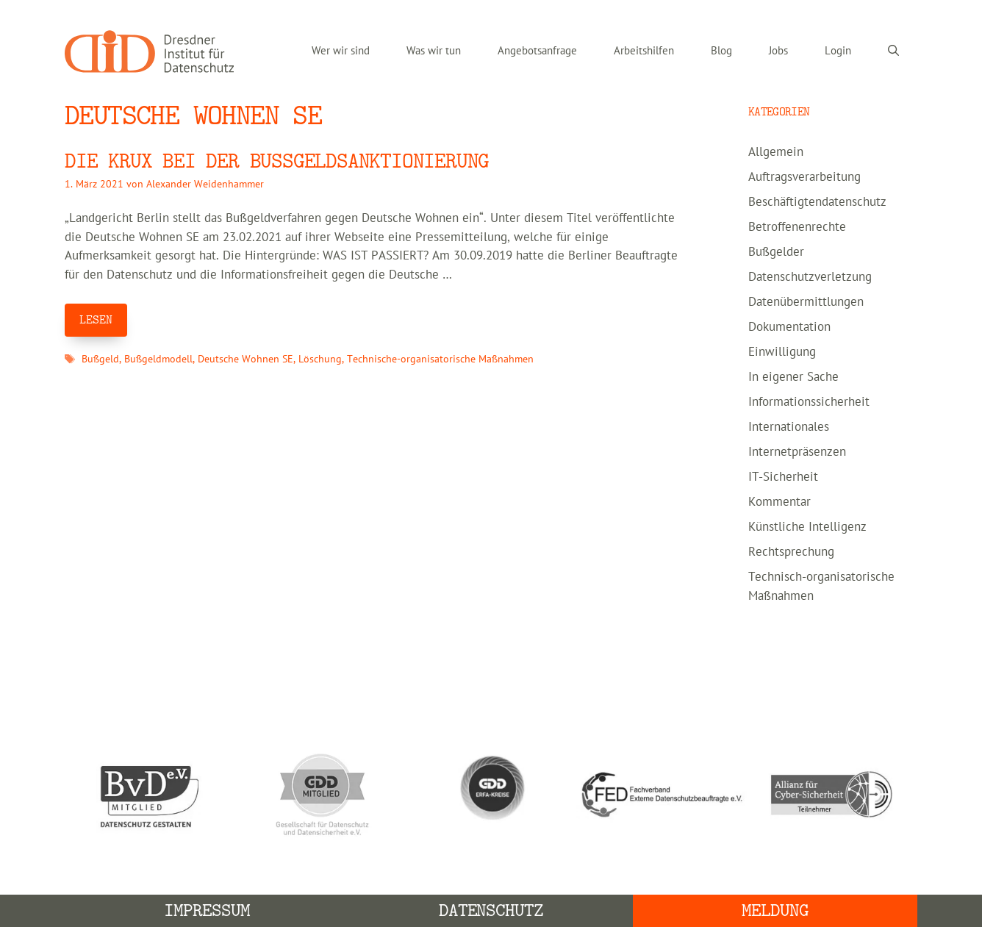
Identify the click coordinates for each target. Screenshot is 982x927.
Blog (721, 51)
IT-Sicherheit (783, 477)
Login (838, 51)
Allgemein (775, 152)
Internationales (788, 427)
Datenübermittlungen (806, 302)
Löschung (320, 359)
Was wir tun (433, 51)
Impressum (207, 910)
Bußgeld (100, 359)
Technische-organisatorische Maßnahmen (440, 359)
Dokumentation (789, 327)
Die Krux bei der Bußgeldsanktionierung (277, 161)
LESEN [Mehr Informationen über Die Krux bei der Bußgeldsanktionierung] (95, 319)
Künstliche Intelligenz (807, 527)
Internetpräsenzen (797, 452)
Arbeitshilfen (644, 51)
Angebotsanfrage (537, 51)
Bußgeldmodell (158, 359)
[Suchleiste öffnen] (893, 51)
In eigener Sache (793, 377)
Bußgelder (776, 252)
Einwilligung (782, 352)
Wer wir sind (341, 51)
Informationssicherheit (809, 402)
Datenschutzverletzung (810, 277)
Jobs (778, 51)
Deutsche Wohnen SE (245, 359)
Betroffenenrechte (797, 227)
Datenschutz (491, 910)
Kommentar (779, 502)
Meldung (775, 910)
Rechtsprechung (791, 552)
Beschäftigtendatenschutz (817, 202)
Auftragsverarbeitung (804, 177)
